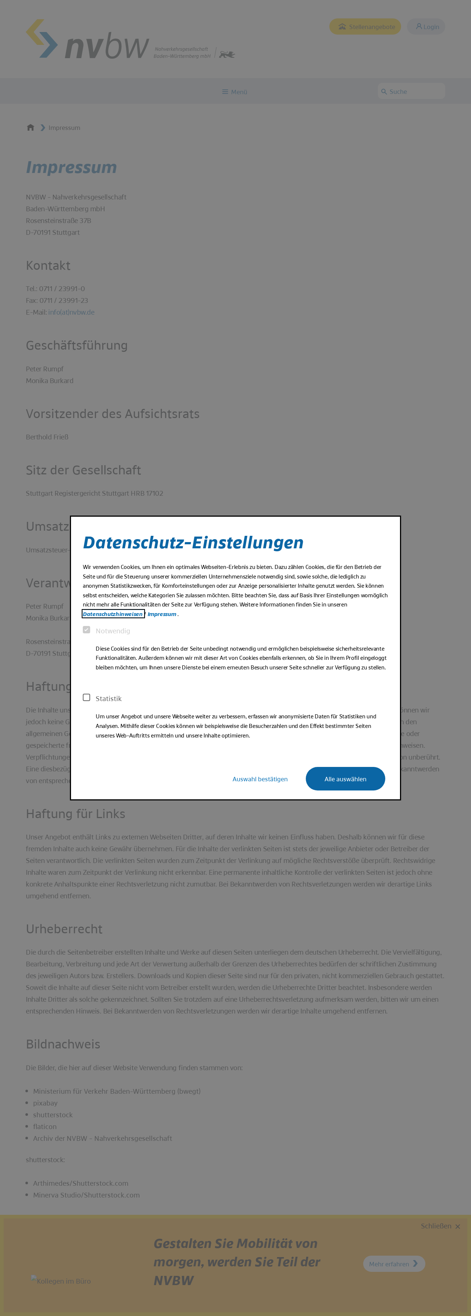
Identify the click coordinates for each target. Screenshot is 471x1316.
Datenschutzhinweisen (113, 613)
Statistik (102, 698)
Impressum (162, 613)
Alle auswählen (345, 778)
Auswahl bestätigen (260, 778)
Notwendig (106, 630)
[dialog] (235, 658)
